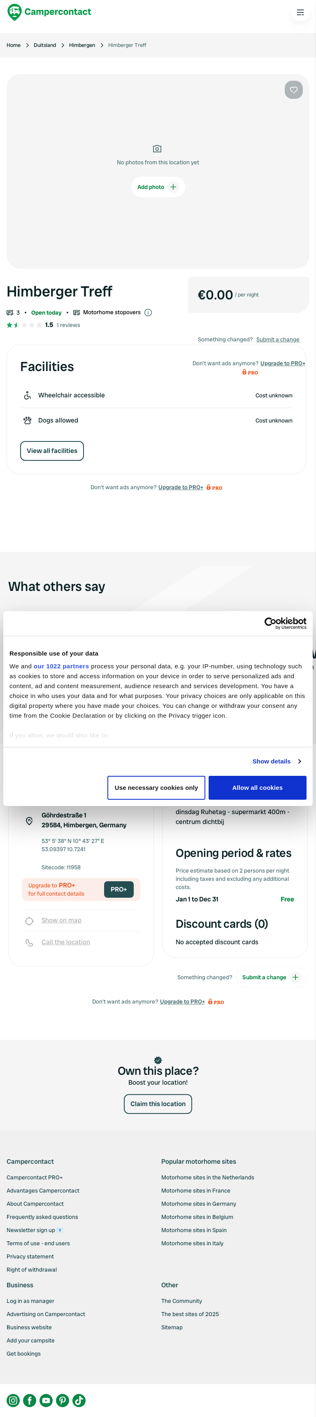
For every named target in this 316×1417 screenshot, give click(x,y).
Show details (272, 761)
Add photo (158, 187)
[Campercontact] (49, 12)
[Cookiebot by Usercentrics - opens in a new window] (271, 623)
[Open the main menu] (300, 12)
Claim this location (158, 1104)
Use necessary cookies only (156, 787)
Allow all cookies (257, 787)
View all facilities (52, 450)
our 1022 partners (61, 666)
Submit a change (278, 339)
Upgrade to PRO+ (180, 487)
